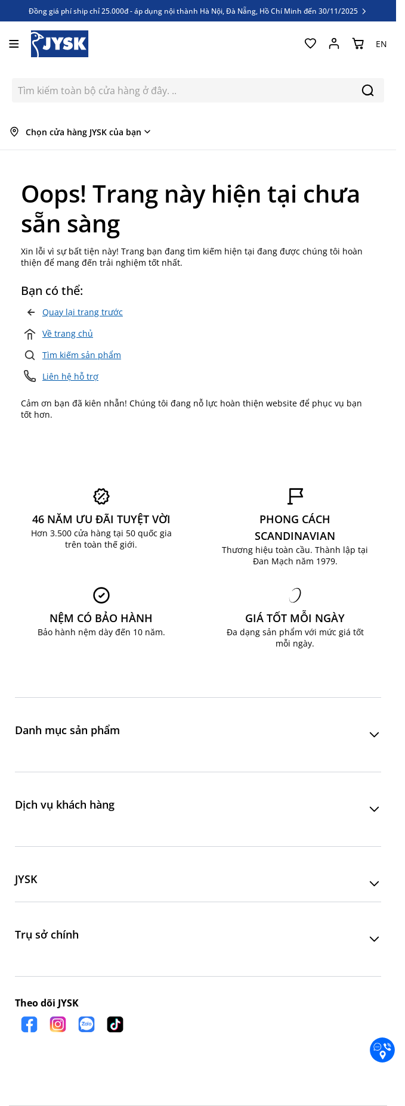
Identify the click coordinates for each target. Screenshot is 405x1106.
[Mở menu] (14, 44)
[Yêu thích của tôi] (310, 43)
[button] (198, 735)
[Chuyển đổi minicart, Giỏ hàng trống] (358, 43)
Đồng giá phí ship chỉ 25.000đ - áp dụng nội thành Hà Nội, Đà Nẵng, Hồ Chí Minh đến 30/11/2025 (198, 10)
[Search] (367, 90)
